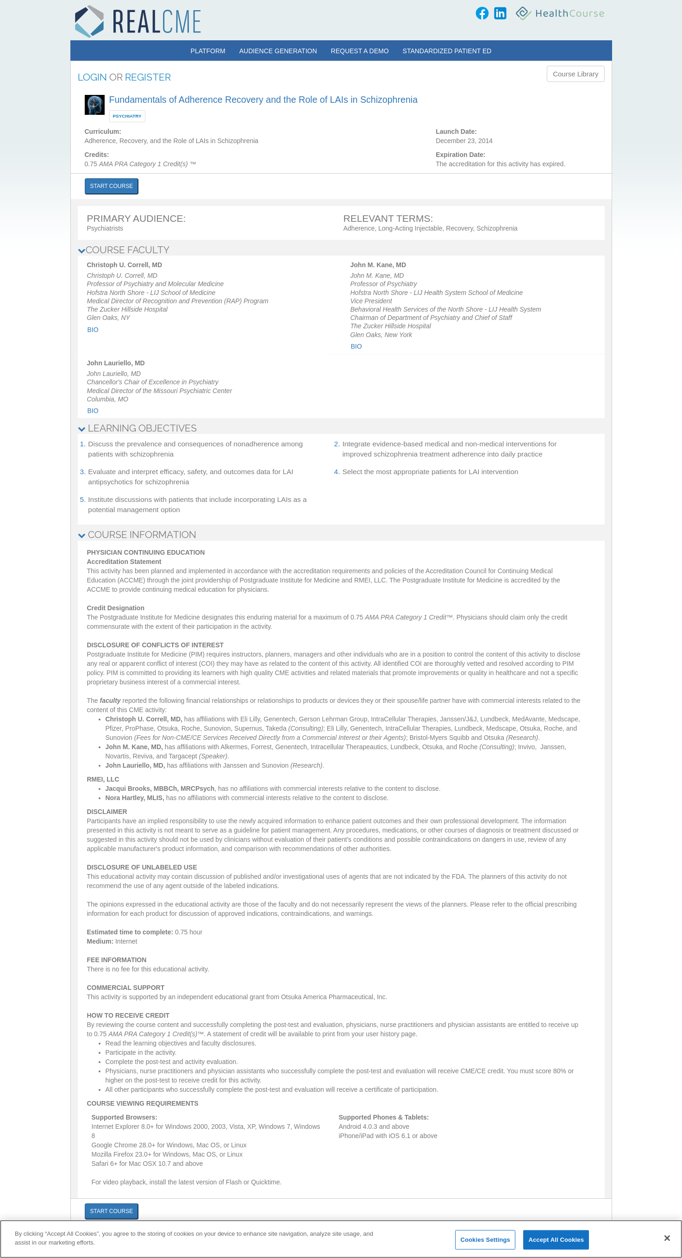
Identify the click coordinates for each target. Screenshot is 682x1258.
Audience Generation (278, 51)
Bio (93, 329)
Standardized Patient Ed (447, 51)
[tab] (341, 250)
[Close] (667, 1238)
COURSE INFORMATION (137, 534)
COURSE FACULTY (123, 250)
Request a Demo (360, 51)
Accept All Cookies (556, 1239)
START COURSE (111, 186)
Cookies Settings (485, 1239)
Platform (208, 51)
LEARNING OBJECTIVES (137, 428)
